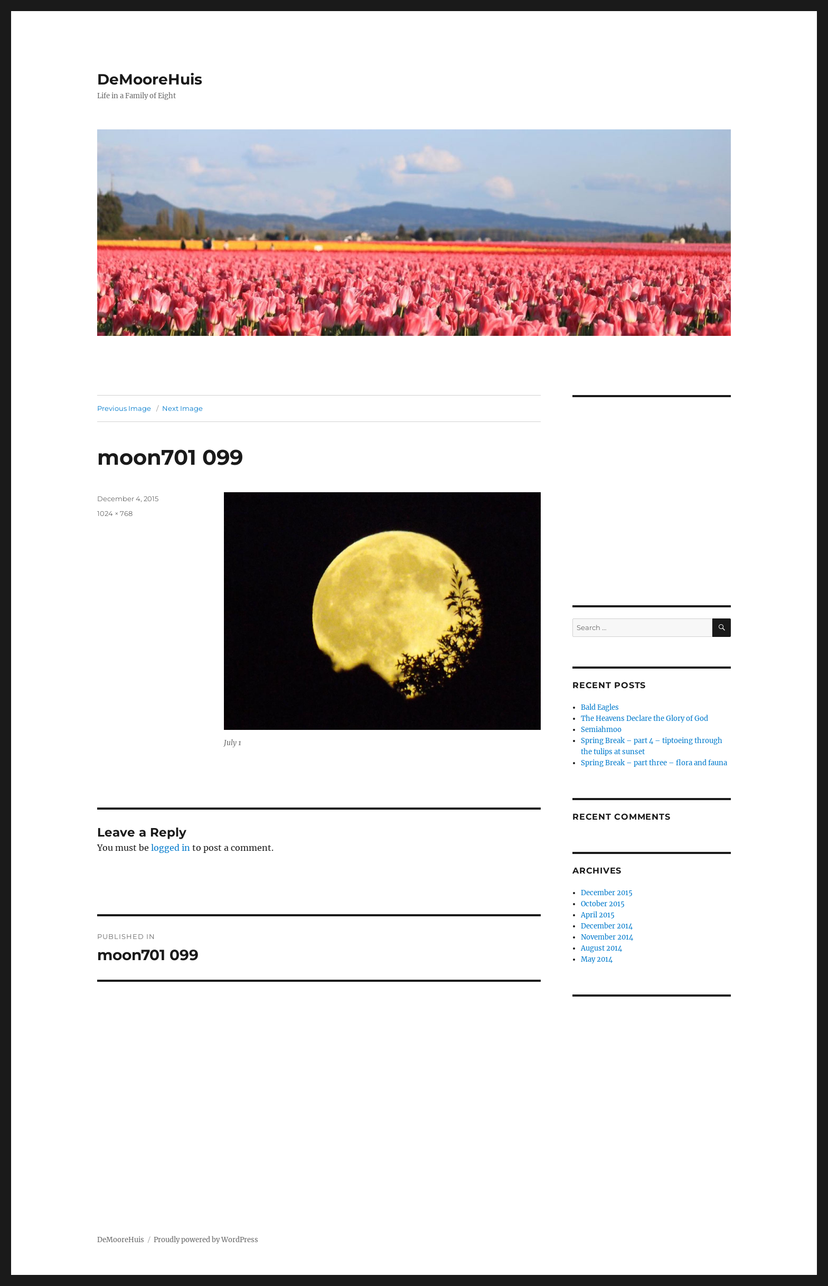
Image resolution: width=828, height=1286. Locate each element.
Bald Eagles (600, 707)
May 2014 (597, 959)
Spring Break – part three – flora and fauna (654, 762)
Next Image (182, 408)
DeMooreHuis (149, 79)
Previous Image (124, 408)
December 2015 (607, 892)
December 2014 (607, 926)
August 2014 (601, 948)
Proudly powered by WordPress (206, 1239)
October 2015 (603, 903)
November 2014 (607, 937)
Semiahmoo (601, 729)
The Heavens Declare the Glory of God (644, 718)
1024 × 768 (115, 513)
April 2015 (598, 914)
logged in (170, 847)
